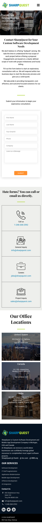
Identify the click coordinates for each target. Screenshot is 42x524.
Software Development (9, 468)
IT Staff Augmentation (9, 471)
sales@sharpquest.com (21, 301)
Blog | (10, 520)
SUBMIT (21, 173)
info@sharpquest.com (21, 250)
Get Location (21, 348)
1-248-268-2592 (21, 225)
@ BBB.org (33, 458)
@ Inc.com (24, 458)
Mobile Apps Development (11, 478)
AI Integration (6, 484)
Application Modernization (11, 474)
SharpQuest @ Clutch (10, 458)
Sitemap (14, 520)
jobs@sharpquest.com (21, 276)
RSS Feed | (5, 520)
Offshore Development (9, 481)
